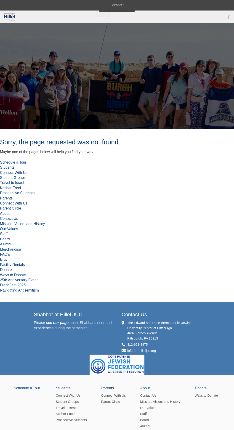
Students (7, 167)
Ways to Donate (13, 275)
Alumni (5, 244)
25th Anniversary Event (19, 280)
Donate (6, 270)
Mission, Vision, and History (22, 224)
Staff (4, 234)
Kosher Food (10, 188)
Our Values (9, 229)
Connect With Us (13, 173)
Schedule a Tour (13, 162)
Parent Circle (10, 208)
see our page (57, 323)
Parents (6, 198)
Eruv (4, 259)
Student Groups (13, 178)
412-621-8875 (137, 344)
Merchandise (10, 249)
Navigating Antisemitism (19, 290)
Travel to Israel (12, 183)
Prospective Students (17, 193)
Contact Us (9, 218)
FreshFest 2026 (13, 285)
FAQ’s (5, 254)
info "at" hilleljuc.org (141, 351)
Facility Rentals (12, 265)
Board (5, 239)
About (5, 213)
